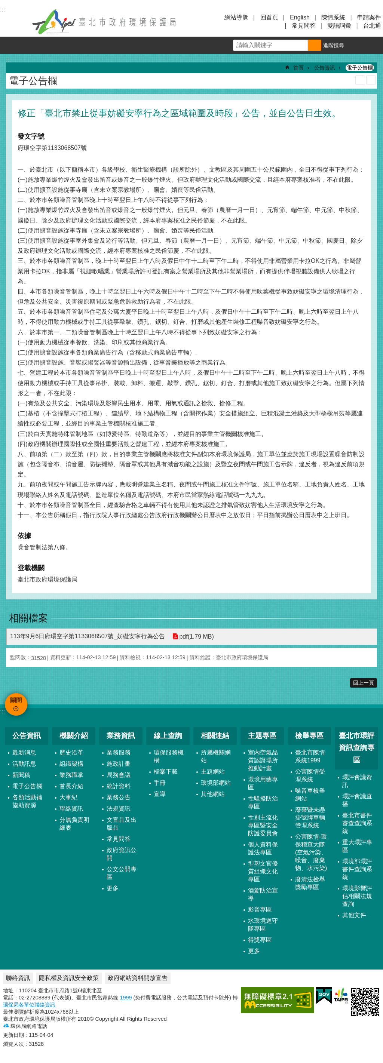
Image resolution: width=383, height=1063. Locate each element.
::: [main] (8, 60)
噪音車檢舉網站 (310, 794)
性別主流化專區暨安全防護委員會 (263, 825)
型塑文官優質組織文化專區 (263, 871)
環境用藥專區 (263, 783)
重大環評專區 (357, 846)
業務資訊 (121, 736)
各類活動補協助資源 (27, 801)
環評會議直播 (357, 800)
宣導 (160, 794)
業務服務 (119, 752)
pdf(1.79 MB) (196, 636)
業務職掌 (71, 775)
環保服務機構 (169, 756)
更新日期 (13, 1035)
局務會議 (119, 775)
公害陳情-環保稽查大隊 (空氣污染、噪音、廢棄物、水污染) (311, 852)
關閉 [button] (15, 22)
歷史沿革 (71, 752)
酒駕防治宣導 (263, 894)
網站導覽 (236, 17)
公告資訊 (324, 68)
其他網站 (213, 794)
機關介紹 (73, 736)
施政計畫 (119, 764)
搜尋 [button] (314, 45)
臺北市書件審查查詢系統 (357, 823)
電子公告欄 (360, 68)
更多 (113, 888)
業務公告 (119, 797)
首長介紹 (71, 786)
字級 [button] (357, 45)
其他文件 (354, 915)
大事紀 (68, 797)
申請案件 (369, 17)
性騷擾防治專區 (263, 802)
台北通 (372, 25)
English (299, 17)
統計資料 (119, 786)
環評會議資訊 (357, 781)
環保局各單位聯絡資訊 (29, 1005)
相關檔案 (28, 618)
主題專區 (262, 736)
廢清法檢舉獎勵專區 (310, 883)
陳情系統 (333, 17)
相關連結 (215, 736)
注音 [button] (371, 80)
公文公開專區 (122, 873)
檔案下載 (166, 771)
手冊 (160, 783)
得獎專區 (260, 940)
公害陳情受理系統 (310, 775)
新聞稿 (21, 775)
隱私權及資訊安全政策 (69, 978)
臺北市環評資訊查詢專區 (356, 748)
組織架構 (71, 764)
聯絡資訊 (71, 808)
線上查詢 (168, 736)
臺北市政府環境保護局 (105, 22)
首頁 (298, 68)
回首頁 (269, 17)
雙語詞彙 (339, 25)
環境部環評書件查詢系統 (357, 869)
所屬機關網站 (216, 756)
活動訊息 (24, 764)
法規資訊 (119, 808)
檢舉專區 (309, 736)
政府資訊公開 (122, 854)
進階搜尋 (333, 45)
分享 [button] (374, 45)
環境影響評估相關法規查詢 (357, 896)
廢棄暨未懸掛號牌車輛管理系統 (310, 818)
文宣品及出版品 (122, 824)
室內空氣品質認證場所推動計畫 (263, 760)
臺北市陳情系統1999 (310, 756)
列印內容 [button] (360, 80)
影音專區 (260, 909)
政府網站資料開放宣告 (138, 978)
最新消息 (24, 752)
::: (2, 711)
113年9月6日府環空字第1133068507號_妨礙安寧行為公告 (87, 636)
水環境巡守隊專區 (263, 925)
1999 (126, 998)
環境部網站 (216, 783)
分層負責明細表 (74, 824)
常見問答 (304, 25)
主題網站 (213, 771)
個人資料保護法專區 (263, 848)
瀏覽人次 (13, 1044)
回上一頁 (363, 683)
